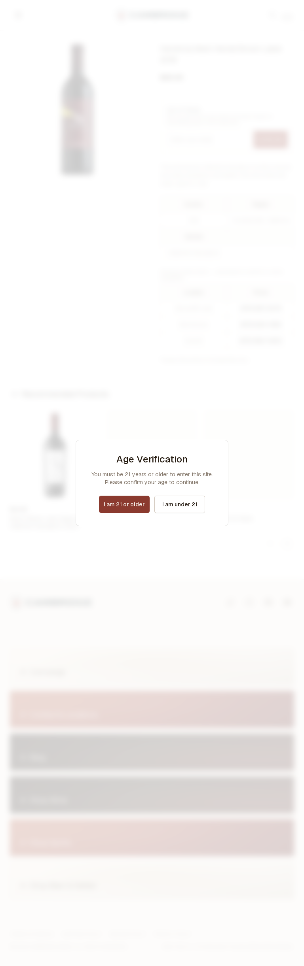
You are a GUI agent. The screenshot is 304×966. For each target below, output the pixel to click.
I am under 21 (180, 504)
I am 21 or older (124, 504)
